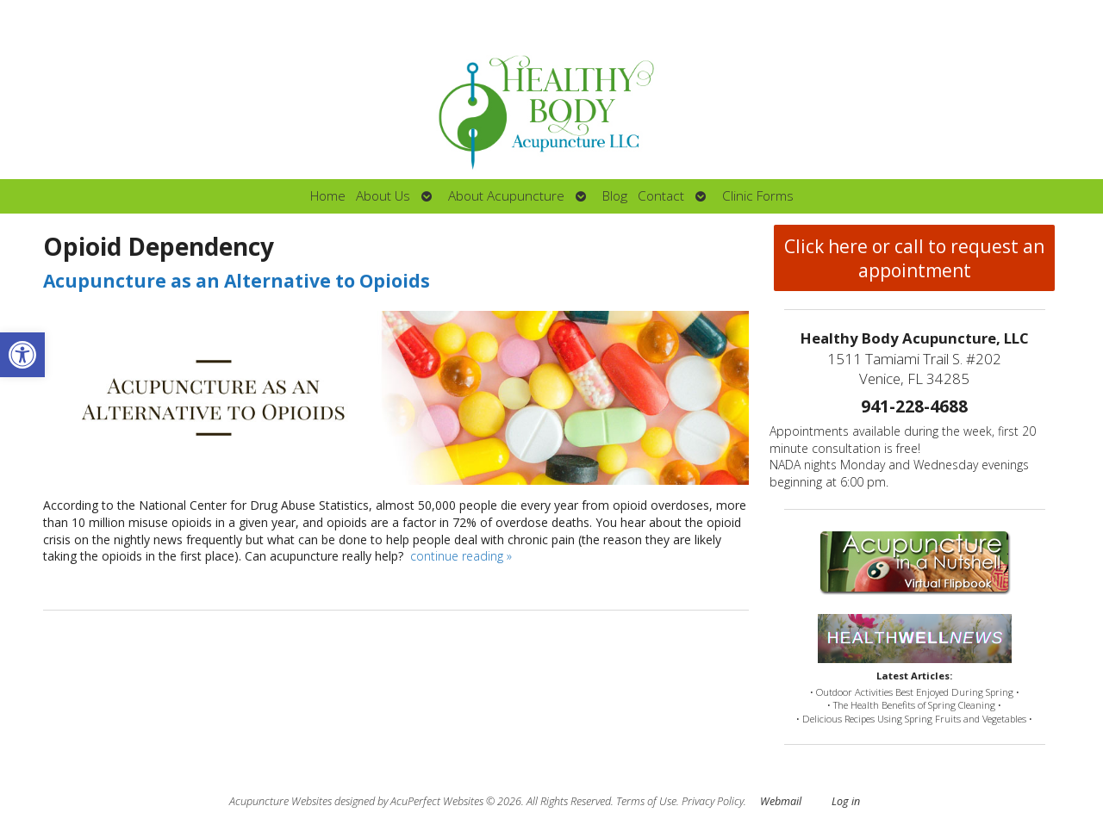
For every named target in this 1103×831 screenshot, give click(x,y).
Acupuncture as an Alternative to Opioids (236, 281)
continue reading (461, 556)
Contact (661, 196)
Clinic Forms (758, 196)
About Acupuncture (506, 196)
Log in (846, 801)
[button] (22, 354)
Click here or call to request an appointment (914, 258)
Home (328, 196)
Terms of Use (646, 801)
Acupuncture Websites (280, 801)
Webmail (780, 801)
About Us (383, 196)
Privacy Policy (713, 801)
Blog (614, 196)
